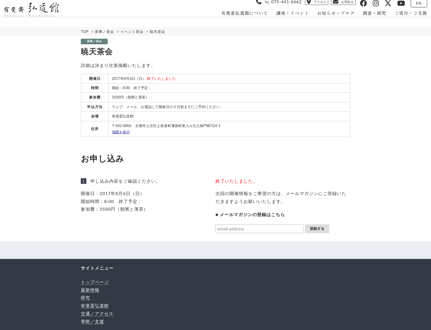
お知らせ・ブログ (331, 19)
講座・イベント (288, 19)
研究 (85, 297)
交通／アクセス (97, 313)
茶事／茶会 (94, 41)
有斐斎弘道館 (95, 305)
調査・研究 (370, 19)
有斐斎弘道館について (240, 19)
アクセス (290, 7)
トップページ (95, 281)
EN (415, 7)
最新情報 (90, 289)
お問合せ (331, 7)
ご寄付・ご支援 (406, 19)
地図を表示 (121, 132)
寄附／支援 (92, 321)
